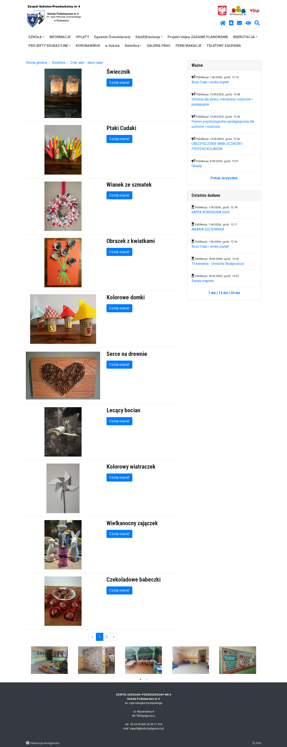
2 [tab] (147, 679)
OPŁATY (82, 37)
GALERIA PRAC (159, 46)
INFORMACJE (60, 37)
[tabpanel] (49, 660)
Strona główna (36, 63)
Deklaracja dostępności (45, 743)
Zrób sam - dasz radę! (86, 63)
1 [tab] (140, 679)
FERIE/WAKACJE (189, 46)
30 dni (235, 293)
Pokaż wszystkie (224, 178)
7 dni (212, 293)
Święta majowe (203, 281)
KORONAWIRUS (88, 46)
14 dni (223, 293)
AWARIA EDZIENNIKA (208, 229)
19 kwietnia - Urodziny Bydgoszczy (218, 264)
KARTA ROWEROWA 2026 (211, 212)
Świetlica (133, 46)
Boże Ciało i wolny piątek (210, 82)
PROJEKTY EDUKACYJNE (49, 46)
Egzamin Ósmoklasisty (112, 37)
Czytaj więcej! (119, 83)
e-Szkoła (112, 46)
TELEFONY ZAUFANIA (224, 46)
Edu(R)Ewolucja (149, 37)
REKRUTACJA (245, 37)
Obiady (197, 166)
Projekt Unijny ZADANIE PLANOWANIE (198, 37)
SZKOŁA (36, 37)
